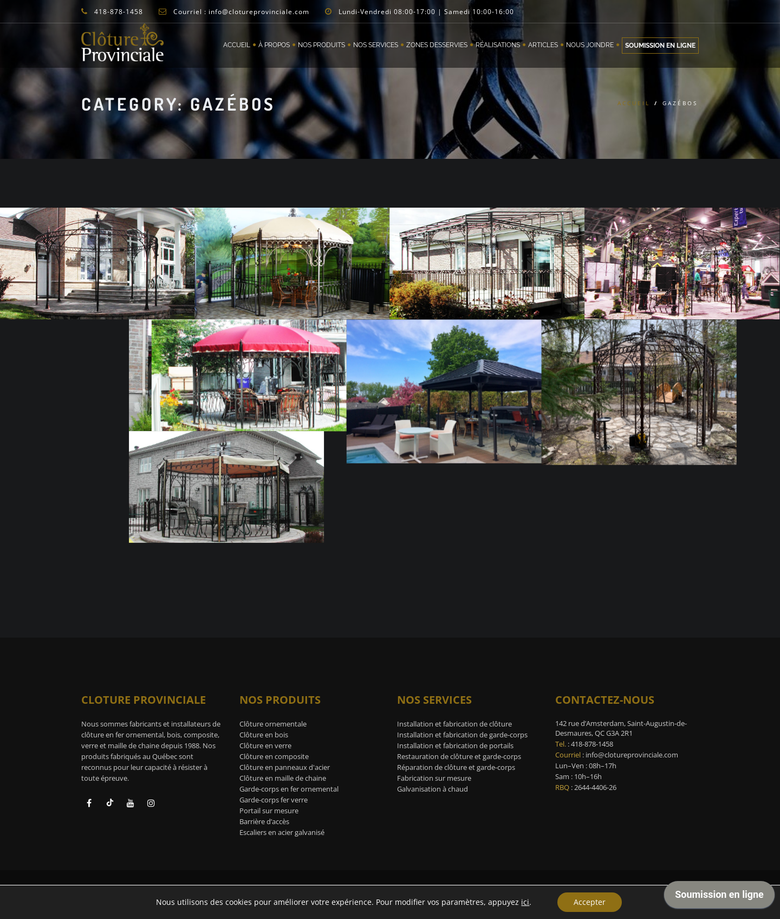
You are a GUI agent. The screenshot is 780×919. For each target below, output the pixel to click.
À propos (274, 45)
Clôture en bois (263, 735)
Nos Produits (321, 45)
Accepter (590, 902)
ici (525, 902)
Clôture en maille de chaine (282, 778)
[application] (719, 897)
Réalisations (498, 45)
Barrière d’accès (264, 821)
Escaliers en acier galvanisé (281, 832)
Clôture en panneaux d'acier (284, 767)
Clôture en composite (274, 756)
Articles (543, 45)
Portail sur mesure (268, 810)
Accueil (236, 45)
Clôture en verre (265, 745)
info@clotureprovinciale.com (632, 755)
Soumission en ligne (660, 45)
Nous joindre (590, 45)
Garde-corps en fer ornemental (289, 789)
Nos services (375, 45)
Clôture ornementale (273, 724)
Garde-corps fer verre (273, 800)
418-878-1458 (592, 744)
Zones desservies (436, 45)
